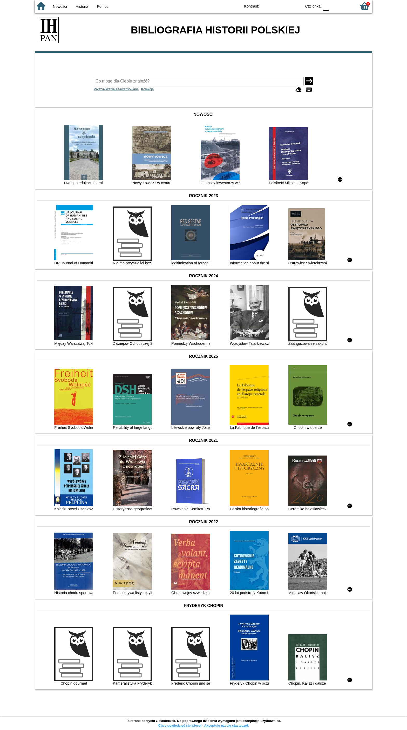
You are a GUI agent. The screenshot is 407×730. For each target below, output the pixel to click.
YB (286, 6)
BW (275, 6)
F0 (325, 6)
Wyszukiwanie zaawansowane (116, 89)
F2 (346, 6)
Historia (82, 6)
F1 (335, 6)
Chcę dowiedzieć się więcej (179, 725)
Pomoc (102, 6)
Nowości (60, 6)
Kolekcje (147, 89)
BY (296, 6)
